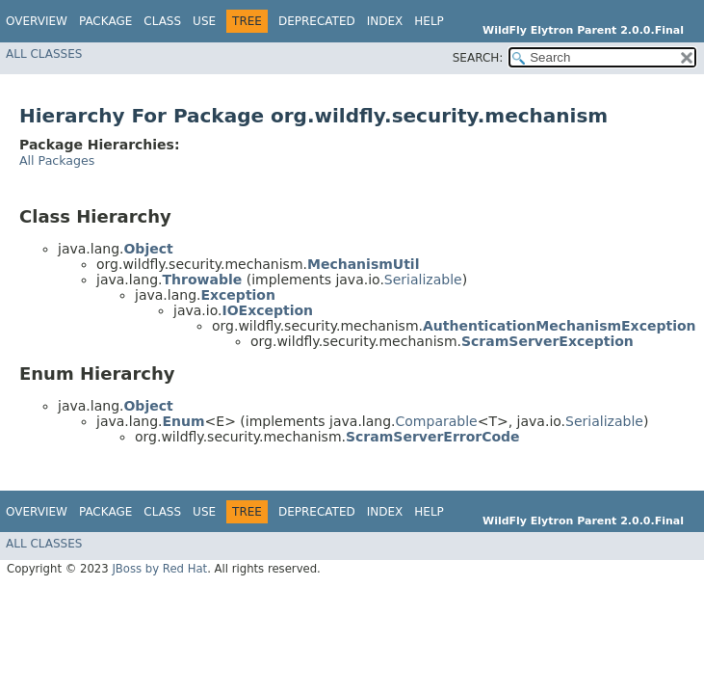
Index (385, 21)
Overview (36, 21)
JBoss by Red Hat (159, 568)
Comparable (437, 421)
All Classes (44, 54)
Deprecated (316, 21)
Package (105, 21)
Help (429, 21)
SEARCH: (478, 58)
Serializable (423, 279)
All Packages (56, 160)
